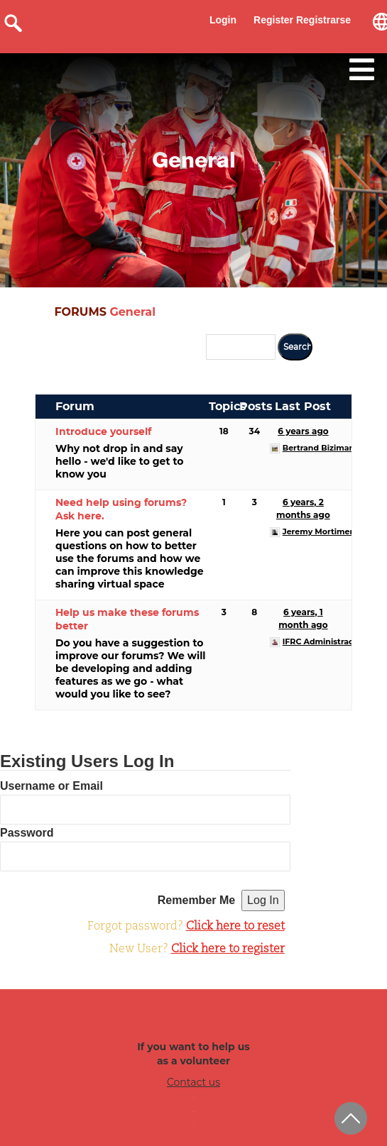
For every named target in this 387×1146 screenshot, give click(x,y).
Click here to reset (235, 926)
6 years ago (303, 431)
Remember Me (196, 900)
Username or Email (51, 786)
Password (27, 833)
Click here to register (228, 949)
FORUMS (80, 312)
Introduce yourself (103, 432)
